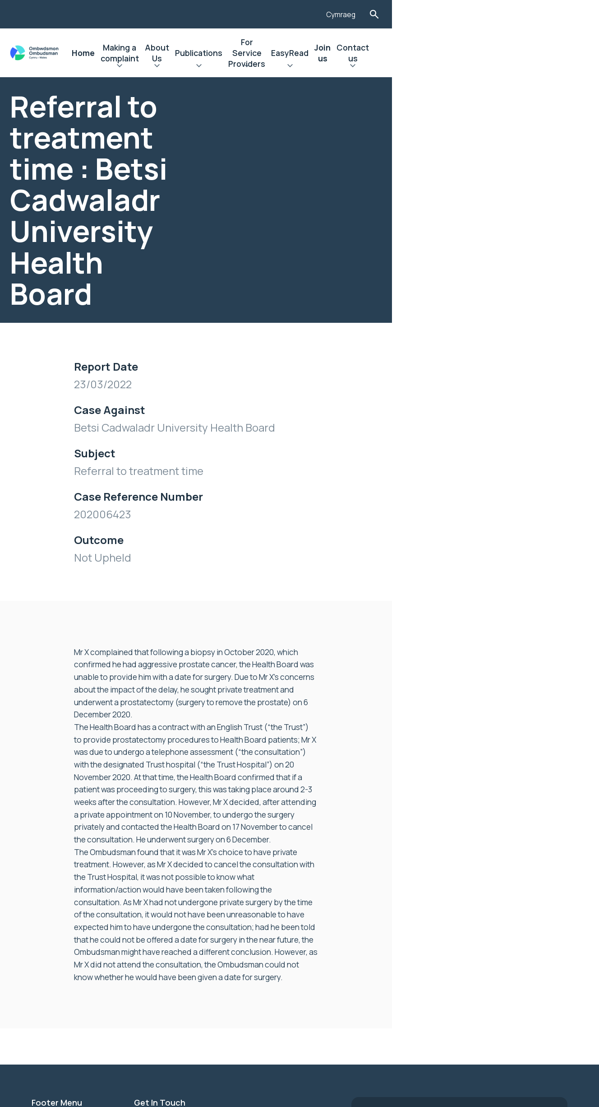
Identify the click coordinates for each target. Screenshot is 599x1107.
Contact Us (53, 952)
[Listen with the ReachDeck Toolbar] (489, 13)
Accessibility (56, 921)
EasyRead (444, 52)
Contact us (530, 53)
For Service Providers (376, 53)
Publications (301, 52)
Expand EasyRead (444, 66)
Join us (486, 53)
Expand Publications (301, 66)
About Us (249, 53)
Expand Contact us (531, 66)
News (42, 891)
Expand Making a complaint (186, 66)
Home (128, 52)
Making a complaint (186, 53)
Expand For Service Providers (376, 66)
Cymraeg (525, 15)
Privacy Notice (59, 937)
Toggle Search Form (560, 14)
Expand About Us (249, 66)
